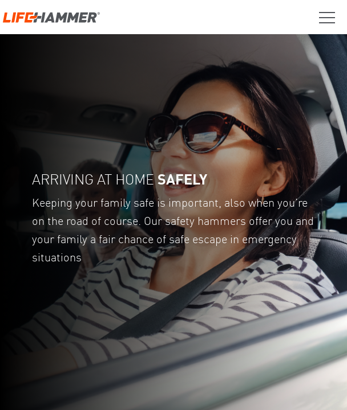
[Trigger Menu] (322, 17)
